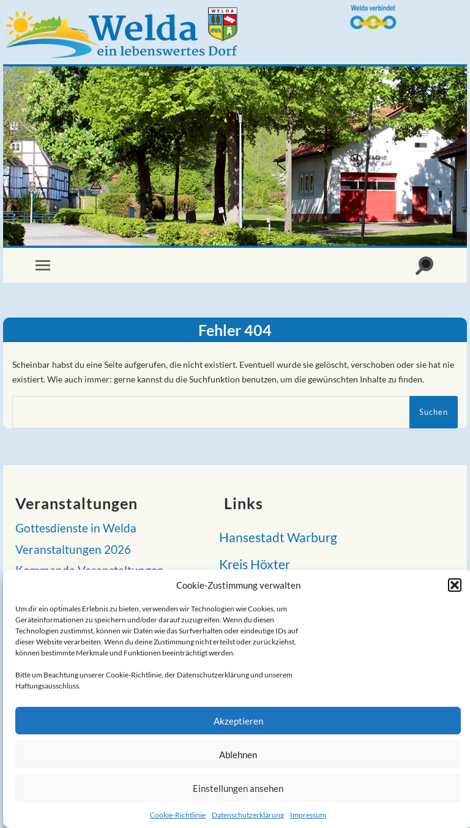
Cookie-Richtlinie (178, 814)
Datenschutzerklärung (248, 814)
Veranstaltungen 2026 (73, 549)
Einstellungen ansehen (238, 788)
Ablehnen (238, 754)
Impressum (308, 814)
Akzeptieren (238, 720)
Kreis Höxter (251, 564)
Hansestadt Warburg (274, 537)
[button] (455, 585)
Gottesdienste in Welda (75, 528)
